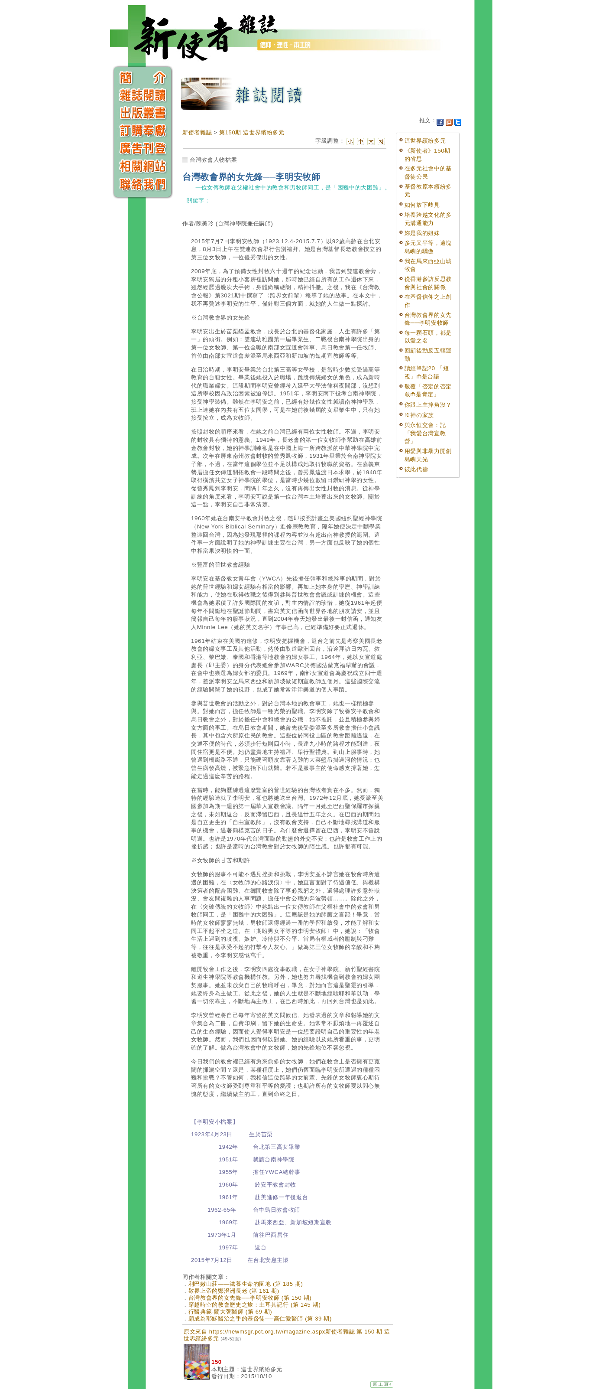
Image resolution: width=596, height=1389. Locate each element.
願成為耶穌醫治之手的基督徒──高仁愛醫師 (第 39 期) (260, 1318)
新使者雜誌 (197, 132)
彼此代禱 (416, 469)
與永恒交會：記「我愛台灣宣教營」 (425, 433)
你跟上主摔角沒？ (428, 404)
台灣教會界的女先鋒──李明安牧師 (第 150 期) (250, 1297)
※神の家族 (419, 415)
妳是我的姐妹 (422, 233)
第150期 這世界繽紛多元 (252, 132)
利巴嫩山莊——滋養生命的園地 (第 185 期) (245, 1284)
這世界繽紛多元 (425, 140)
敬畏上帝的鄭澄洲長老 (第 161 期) (233, 1291)
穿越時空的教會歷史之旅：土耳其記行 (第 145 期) (254, 1304)
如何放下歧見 (422, 205)
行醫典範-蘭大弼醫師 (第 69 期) (230, 1311)
